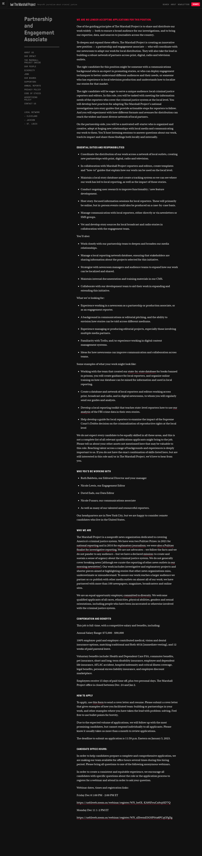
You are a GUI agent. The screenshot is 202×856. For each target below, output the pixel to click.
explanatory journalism (132, 545)
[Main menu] (4, 4)
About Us (29, 52)
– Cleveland (30, 116)
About (173, 4)
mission (148, 554)
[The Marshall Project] (24, 4)
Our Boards (30, 77)
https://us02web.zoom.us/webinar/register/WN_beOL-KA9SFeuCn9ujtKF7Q (123, 802)
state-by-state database (142, 371)
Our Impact (30, 56)
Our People (30, 66)
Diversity (29, 70)
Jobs (26, 74)
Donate (196, 4)
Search (166, 4)
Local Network (32, 112)
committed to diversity (137, 595)
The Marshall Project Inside (32, 61)
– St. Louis (30, 123)
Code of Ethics (32, 93)
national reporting (88, 545)
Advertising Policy (30, 98)
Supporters (30, 81)
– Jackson (29, 119)
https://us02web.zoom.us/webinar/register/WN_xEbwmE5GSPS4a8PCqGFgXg (124, 817)
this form (98, 702)
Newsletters (183, 4)
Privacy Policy (32, 89)
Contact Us (30, 103)
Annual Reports (32, 85)
